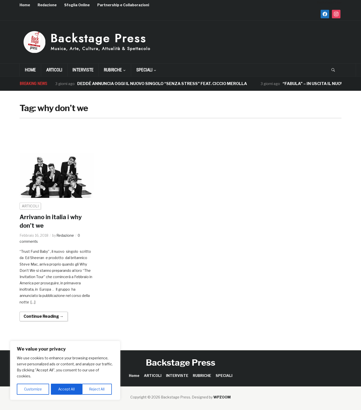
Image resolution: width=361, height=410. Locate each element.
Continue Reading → (44, 316)
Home (25, 5)
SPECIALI (144, 69)
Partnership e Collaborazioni (123, 5)
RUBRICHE (113, 69)
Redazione (47, 5)
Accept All (98, 389)
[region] (65, 370)
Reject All (66, 389)
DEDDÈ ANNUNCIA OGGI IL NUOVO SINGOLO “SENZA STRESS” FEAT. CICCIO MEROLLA (162, 83)
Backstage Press (180, 362)
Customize (33, 389)
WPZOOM (222, 397)
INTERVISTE (83, 69)
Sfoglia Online (77, 5)
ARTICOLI (54, 69)
